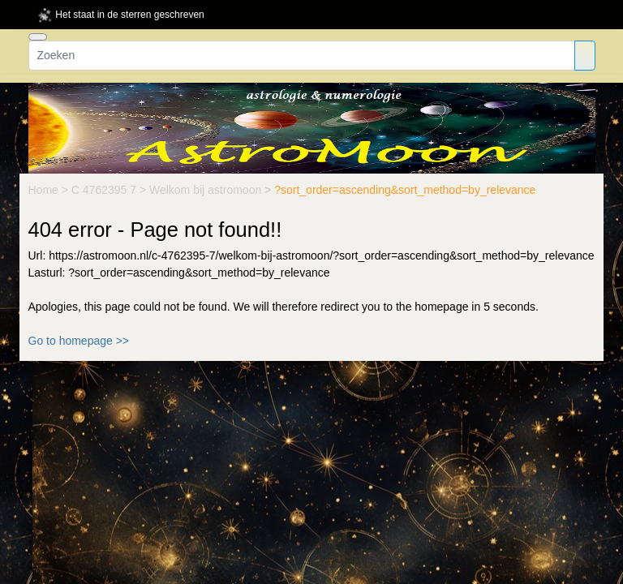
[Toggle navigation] (37, 37)
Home (45, 189)
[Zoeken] (301, 56)
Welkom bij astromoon (206, 189)
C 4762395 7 (105, 189)
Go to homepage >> (79, 340)
